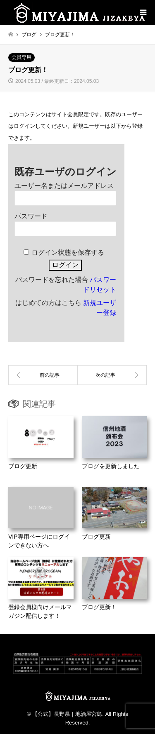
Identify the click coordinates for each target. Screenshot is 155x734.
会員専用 (21, 57)
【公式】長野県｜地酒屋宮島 (67, 714)
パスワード (31, 216)
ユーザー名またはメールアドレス (64, 185)
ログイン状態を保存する (67, 252)
